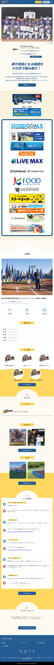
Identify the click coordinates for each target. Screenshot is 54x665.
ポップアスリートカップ (10, 329)
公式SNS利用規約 (41, 642)
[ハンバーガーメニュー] (52, 2)
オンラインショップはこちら (26, 627)
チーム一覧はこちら (27, 384)
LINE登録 (28, 54)
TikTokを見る (26, 483)
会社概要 (3, 642)
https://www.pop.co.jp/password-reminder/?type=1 (19, 549)
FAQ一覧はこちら (27, 593)
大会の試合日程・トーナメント (15, 301)
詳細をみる (26, 85)
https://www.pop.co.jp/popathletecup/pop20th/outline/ (20, 531)
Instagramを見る (26, 450)
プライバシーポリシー (24, 642)
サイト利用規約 (4, 646)
